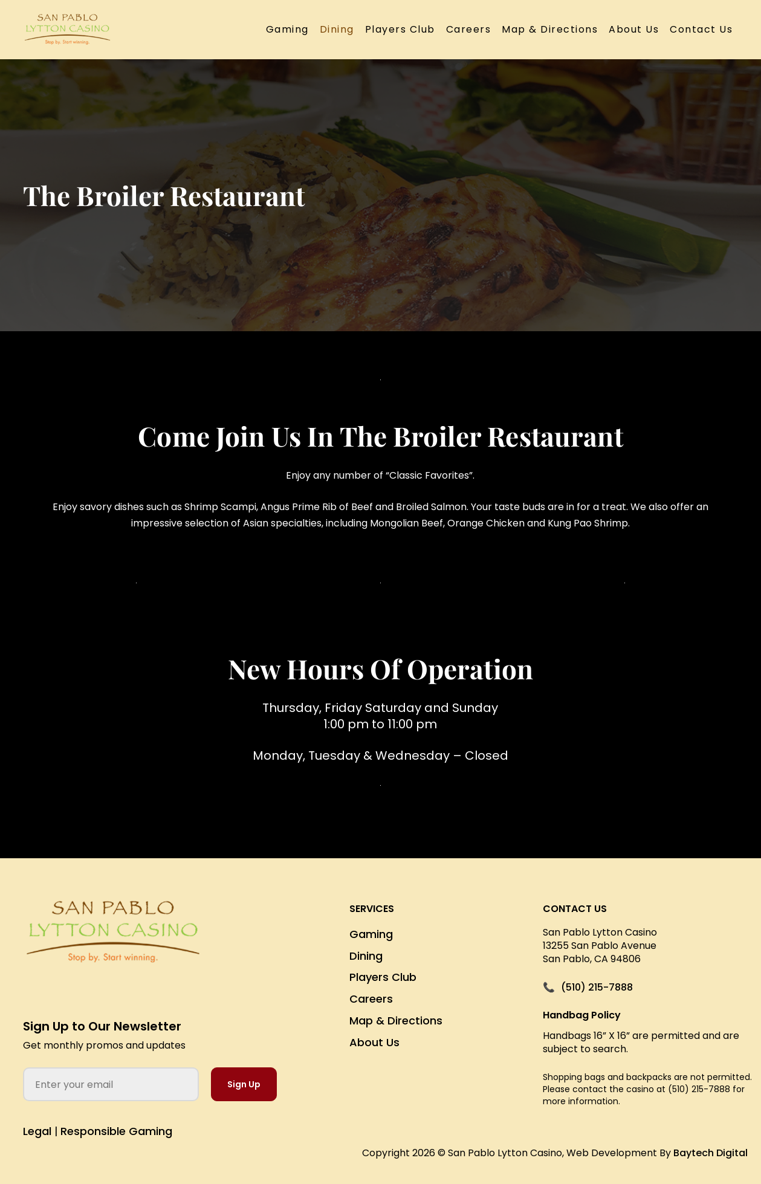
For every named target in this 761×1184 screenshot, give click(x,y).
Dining (337, 29)
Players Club (400, 29)
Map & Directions (550, 29)
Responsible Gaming (116, 1131)
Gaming (287, 29)
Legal (37, 1131)
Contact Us (701, 29)
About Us (634, 29)
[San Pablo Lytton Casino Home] (113, 941)
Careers (468, 29)
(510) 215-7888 (597, 987)
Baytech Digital (710, 1153)
